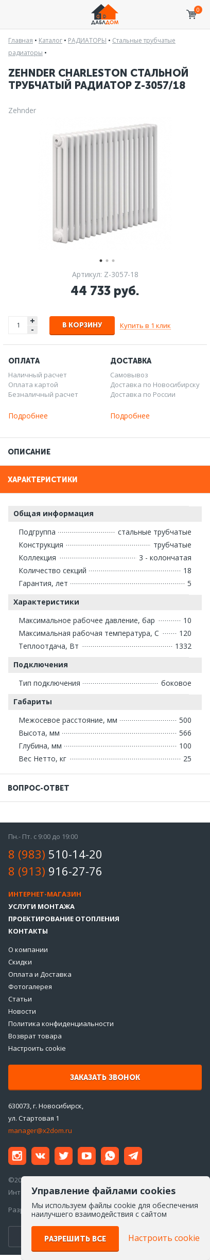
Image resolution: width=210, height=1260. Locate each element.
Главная (20, 40)
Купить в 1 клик (145, 325)
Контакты (28, 931)
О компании (28, 949)
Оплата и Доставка (40, 974)
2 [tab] (105, 259)
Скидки (20, 961)
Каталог (50, 40)
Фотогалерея (30, 986)
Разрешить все (75, 1239)
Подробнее (28, 416)
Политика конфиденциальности (61, 1023)
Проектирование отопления (63, 918)
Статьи (20, 998)
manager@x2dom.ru (40, 1130)
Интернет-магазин (44, 894)
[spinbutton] (18, 325)
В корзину (82, 325)
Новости (22, 1011)
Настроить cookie (37, 1048)
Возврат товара (35, 1035)
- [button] (32, 329)
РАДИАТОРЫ (87, 40)
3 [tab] (111, 259)
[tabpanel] (105, 183)
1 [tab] (99, 259)
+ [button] (32, 320)
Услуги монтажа (41, 906)
